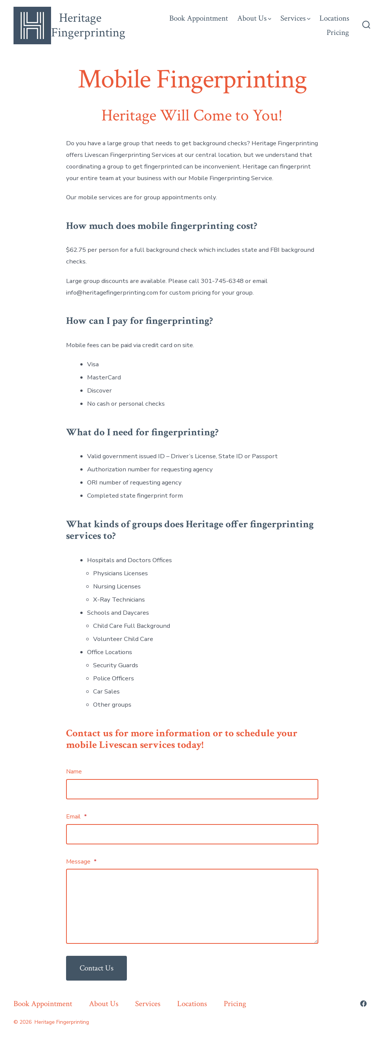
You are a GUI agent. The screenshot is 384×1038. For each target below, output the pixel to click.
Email (76, 816)
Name (74, 771)
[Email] (192, 834)
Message (81, 861)
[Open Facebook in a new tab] (363, 1003)
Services (295, 18)
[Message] (192, 906)
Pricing (338, 32)
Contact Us (96, 968)
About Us (254, 18)
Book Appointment (198, 18)
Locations (334, 18)
